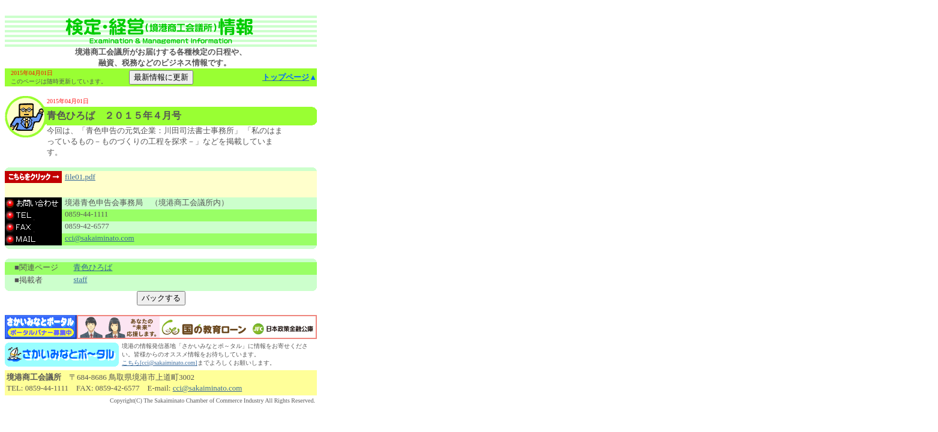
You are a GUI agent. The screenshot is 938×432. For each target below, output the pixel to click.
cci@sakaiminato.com (99, 237)
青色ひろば (92, 267)
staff (80, 279)
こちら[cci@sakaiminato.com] (159, 362)
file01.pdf (80, 176)
